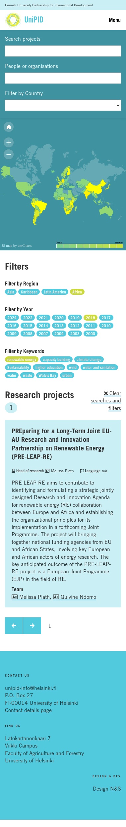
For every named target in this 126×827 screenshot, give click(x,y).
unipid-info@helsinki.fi (30, 688)
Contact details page (28, 710)
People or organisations (31, 66)
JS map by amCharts (17, 245)
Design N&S (107, 788)
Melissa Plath (59, 470)
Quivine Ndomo (74, 597)
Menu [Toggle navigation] (115, 20)
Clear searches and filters (106, 400)
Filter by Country (24, 93)
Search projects (22, 38)
